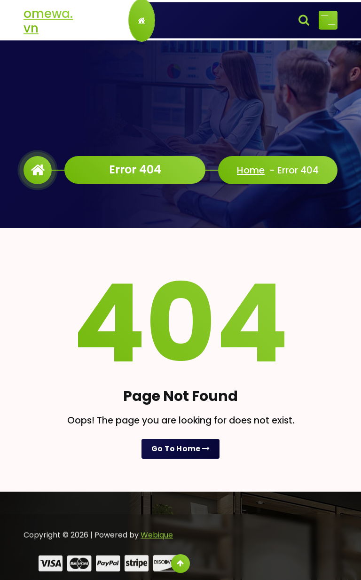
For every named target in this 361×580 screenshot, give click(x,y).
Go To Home (180, 448)
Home (251, 170)
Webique (157, 544)
